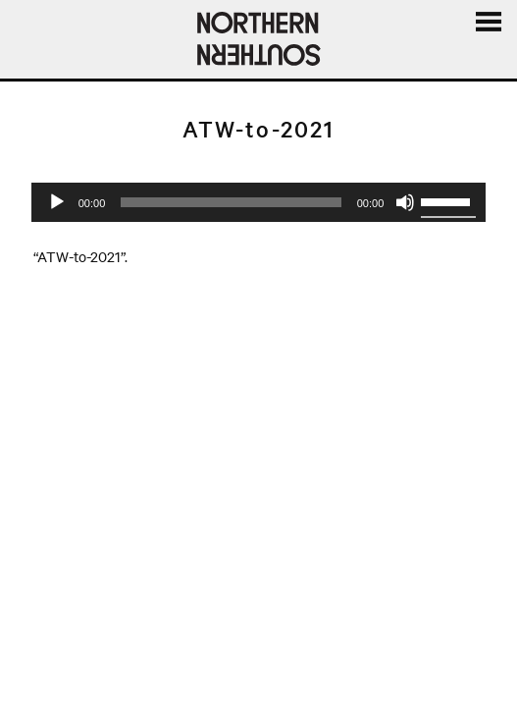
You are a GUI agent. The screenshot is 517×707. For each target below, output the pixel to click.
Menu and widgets (487, 43)
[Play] (57, 202)
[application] (259, 202)
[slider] (230, 202)
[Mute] (405, 202)
